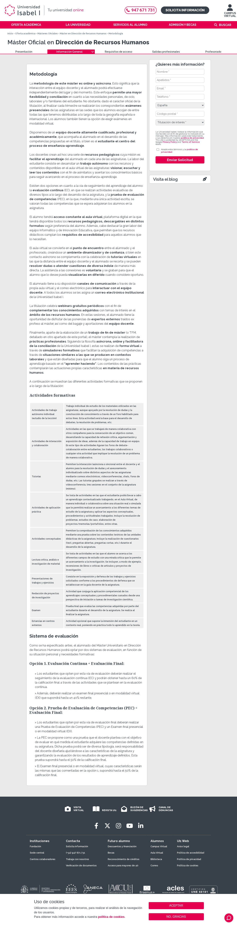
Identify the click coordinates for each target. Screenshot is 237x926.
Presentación (23, 51)
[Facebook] (96, 825)
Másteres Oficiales (47, 33)
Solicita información (185, 10)
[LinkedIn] (140, 825)
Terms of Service (191, 142)
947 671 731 (140, 10)
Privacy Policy (170, 142)
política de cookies (111, 916)
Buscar (225, 25)
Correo (154, 865)
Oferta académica (26, 25)
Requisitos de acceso (118, 51)
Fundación (35, 846)
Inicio (10, 33)
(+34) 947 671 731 (75, 852)
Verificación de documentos (81, 865)
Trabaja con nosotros (77, 859)
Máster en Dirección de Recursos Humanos (83, 33)
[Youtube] (129, 825)
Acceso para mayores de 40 (123, 865)
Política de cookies (187, 865)
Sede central (37, 852)
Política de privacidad (189, 859)
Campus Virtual (159, 846)
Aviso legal (183, 846)
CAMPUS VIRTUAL (230, 12)
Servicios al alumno (130, 25)
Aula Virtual (157, 852)
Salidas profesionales (166, 51)
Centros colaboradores (42, 859)
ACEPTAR (176, 905)
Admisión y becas (182, 25)
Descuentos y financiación (122, 846)
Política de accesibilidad (190, 852)
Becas (111, 852)
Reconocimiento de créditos (123, 859)
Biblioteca (156, 859)
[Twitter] (107, 825)
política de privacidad (192, 138)
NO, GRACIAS (176, 916)
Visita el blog (165, 179)
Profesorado (213, 51)
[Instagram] (118, 825)
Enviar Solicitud (180, 160)
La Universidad (78, 25)
